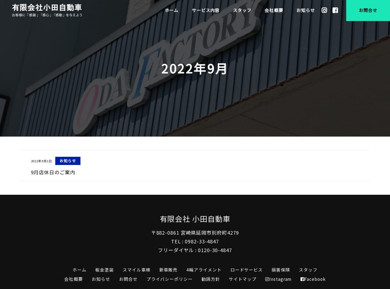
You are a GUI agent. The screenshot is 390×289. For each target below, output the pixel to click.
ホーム (79, 270)
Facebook (313, 279)
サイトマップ (242, 279)
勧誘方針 (210, 279)
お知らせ (101, 279)
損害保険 (280, 270)
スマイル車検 (136, 270)
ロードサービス (246, 270)
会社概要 (73, 279)
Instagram (278, 279)
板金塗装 (104, 270)
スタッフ (308, 270)
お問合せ (128, 279)
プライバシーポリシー (169, 279)
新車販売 (168, 270)
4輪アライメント (203, 270)
